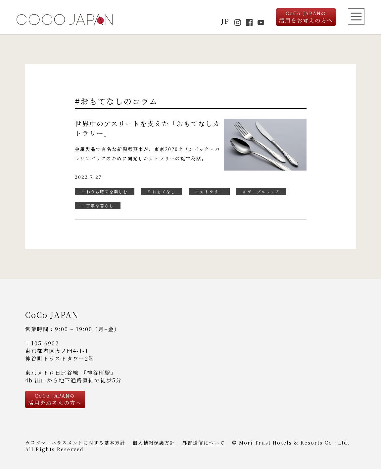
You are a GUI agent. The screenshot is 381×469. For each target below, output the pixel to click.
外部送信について (203, 442)
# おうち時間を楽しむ (104, 191)
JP (225, 21)
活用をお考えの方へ (306, 17)
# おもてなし (161, 191)
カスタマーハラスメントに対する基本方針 (75, 442)
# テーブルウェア (261, 191)
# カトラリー (209, 191)
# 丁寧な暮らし (97, 205)
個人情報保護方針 (154, 442)
